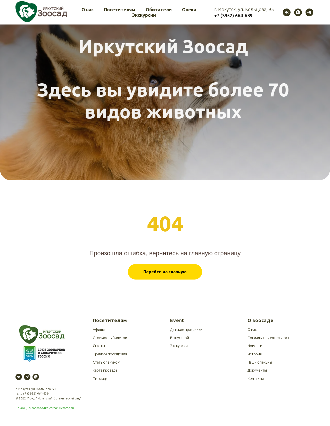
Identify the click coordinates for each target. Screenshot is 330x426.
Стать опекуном (106, 362)
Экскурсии (144, 15)
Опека (189, 9)
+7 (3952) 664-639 (36, 393)
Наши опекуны (260, 362)
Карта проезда (105, 370)
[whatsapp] (298, 12)
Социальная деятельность (269, 338)
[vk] (287, 12)
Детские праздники (186, 329)
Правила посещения (110, 354)
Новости (255, 346)
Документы (257, 370)
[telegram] (309, 12)
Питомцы (100, 378)
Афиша (99, 329)
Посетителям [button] (119, 9)
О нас (87, 9)
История (255, 354)
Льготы (99, 346)
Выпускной (179, 338)
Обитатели (159, 9)
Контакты (256, 378)
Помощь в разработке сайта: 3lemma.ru (44, 407)
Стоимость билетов (110, 338)
